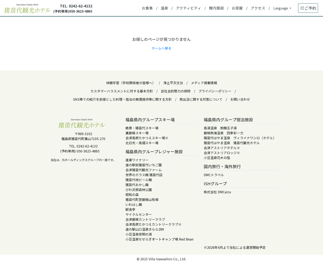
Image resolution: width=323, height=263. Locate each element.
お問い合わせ (240, 99)
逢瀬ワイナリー (137, 159)
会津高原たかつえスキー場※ (146, 137)
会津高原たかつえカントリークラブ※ (153, 224)
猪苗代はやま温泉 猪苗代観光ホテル (232, 142)
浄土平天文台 (173, 82)
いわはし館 (133, 204)
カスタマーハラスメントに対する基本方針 (121, 90)
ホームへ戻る (161, 48)
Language (281, 8)
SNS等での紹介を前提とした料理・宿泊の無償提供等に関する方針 (122, 99)
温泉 (164, 8)
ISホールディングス (75, 160)
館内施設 (216, 8)
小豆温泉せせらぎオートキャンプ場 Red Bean (159, 239)
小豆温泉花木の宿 (217, 157)
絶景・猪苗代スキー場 (141, 127)
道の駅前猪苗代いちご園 (143, 164)
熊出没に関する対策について (201, 99)
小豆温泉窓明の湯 (138, 234)
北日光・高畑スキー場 (141, 142)
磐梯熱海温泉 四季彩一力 (223, 132)
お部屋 (237, 8)
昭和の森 (132, 194)
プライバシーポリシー (214, 90)
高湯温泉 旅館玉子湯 (220, 127)
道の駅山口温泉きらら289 (144, 229)
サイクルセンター (138, 214)
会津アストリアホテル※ (222, 147)
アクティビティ (188, 8)
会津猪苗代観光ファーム (143, 169)
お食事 (147, 8)
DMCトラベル (214, 174)
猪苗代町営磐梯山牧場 (141, 199)
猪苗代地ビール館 (138, 179)
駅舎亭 (130, 209)
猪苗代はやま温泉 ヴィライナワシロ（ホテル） (240, 137)
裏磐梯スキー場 (137, 132)
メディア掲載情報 (204, 82)
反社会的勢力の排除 (176, 90)
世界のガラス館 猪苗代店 (144, 174)
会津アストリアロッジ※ (222, 152)
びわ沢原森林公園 (138, 189)
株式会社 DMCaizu (217, 191)
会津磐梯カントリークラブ (145, 219)
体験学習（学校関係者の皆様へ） (131, 82)
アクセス (258, 8)
